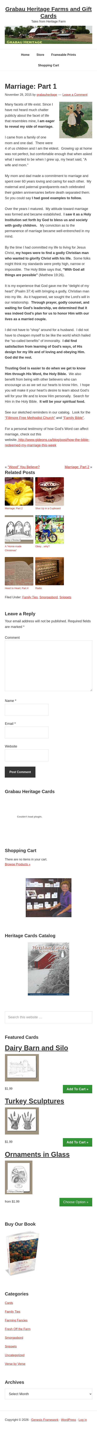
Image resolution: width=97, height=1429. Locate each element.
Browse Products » (17, 864)
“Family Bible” (73, 418)
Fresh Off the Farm (17, 1329)
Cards (9, 1303)
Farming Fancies (16, 1320)
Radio (38, 588)
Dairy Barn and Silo (36, 1048)
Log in (83, 1419)
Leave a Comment (75, 94)
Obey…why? (42, 546)
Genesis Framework (45, 1419)
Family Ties (30, 597)
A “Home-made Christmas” (13, 548)
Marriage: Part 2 (77, 467)
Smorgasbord (48, 597)
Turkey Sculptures (34, 1101)
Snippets (65, 597)
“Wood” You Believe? (24, 467)
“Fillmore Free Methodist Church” (30, 418)
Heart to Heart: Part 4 (16, 588)
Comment (12, 638)
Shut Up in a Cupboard (47, 508)
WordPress (68, 1419)
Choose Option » (75, 1202)
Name (10, 701)
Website (11, 746)
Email (10, 724)
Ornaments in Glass (37, 1154)
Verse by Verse (15, 1363)
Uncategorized (14, 1355)
